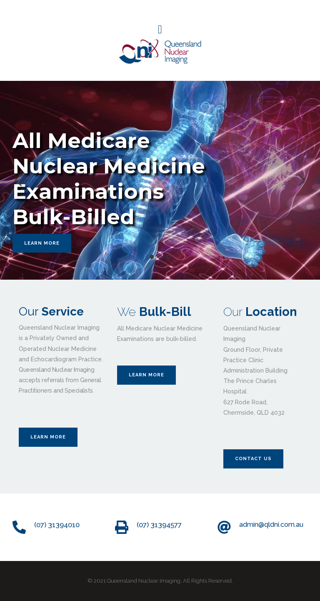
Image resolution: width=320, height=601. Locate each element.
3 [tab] (168, 257)
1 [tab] (152, 257)
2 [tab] (160, 257)
